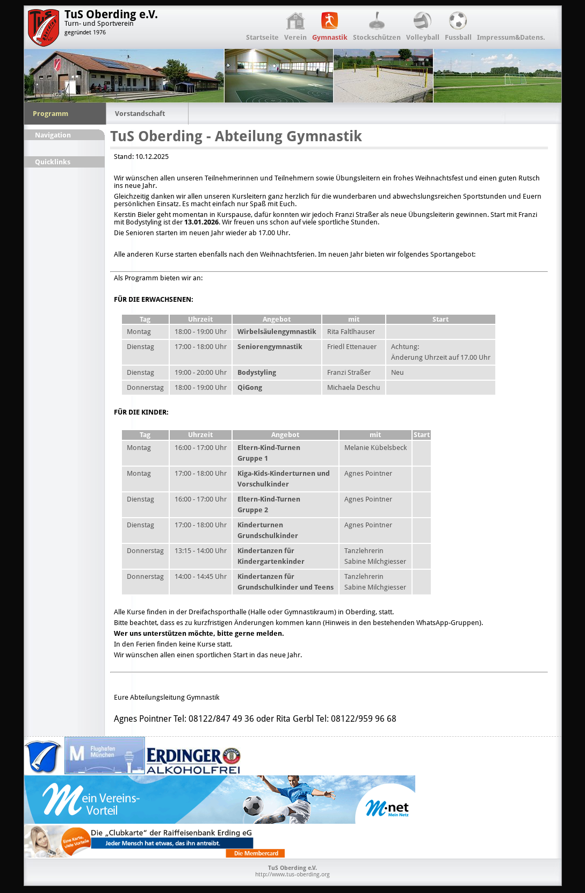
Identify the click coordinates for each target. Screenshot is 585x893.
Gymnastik (330, 37)
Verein (295, 37)
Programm (50, 114)
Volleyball (422, 37)
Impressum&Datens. (511, 37)
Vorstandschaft (140, 114)
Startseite (262, 37)
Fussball (458, 37)
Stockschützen (377, 37)
